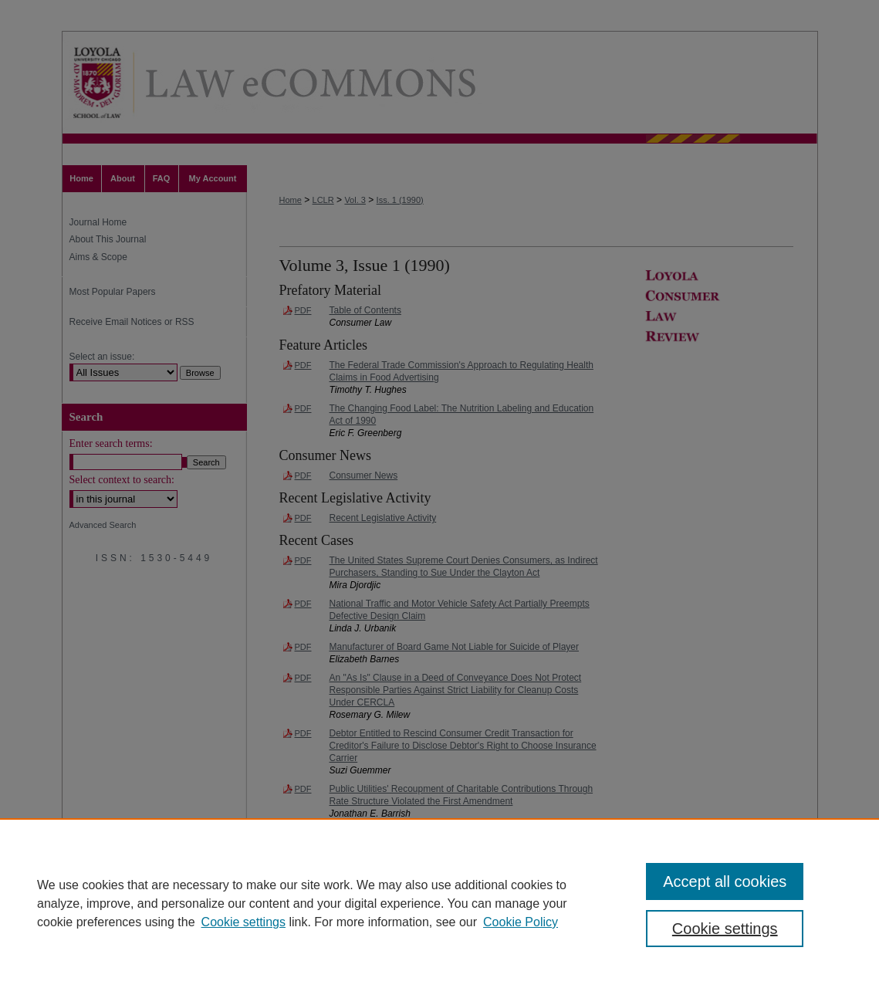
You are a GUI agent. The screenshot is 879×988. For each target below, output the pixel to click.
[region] (439, 903)
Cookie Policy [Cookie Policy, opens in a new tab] (520, 922)
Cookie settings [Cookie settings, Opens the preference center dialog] (725, 928)
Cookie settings (243, 922)
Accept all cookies (724, 881)
